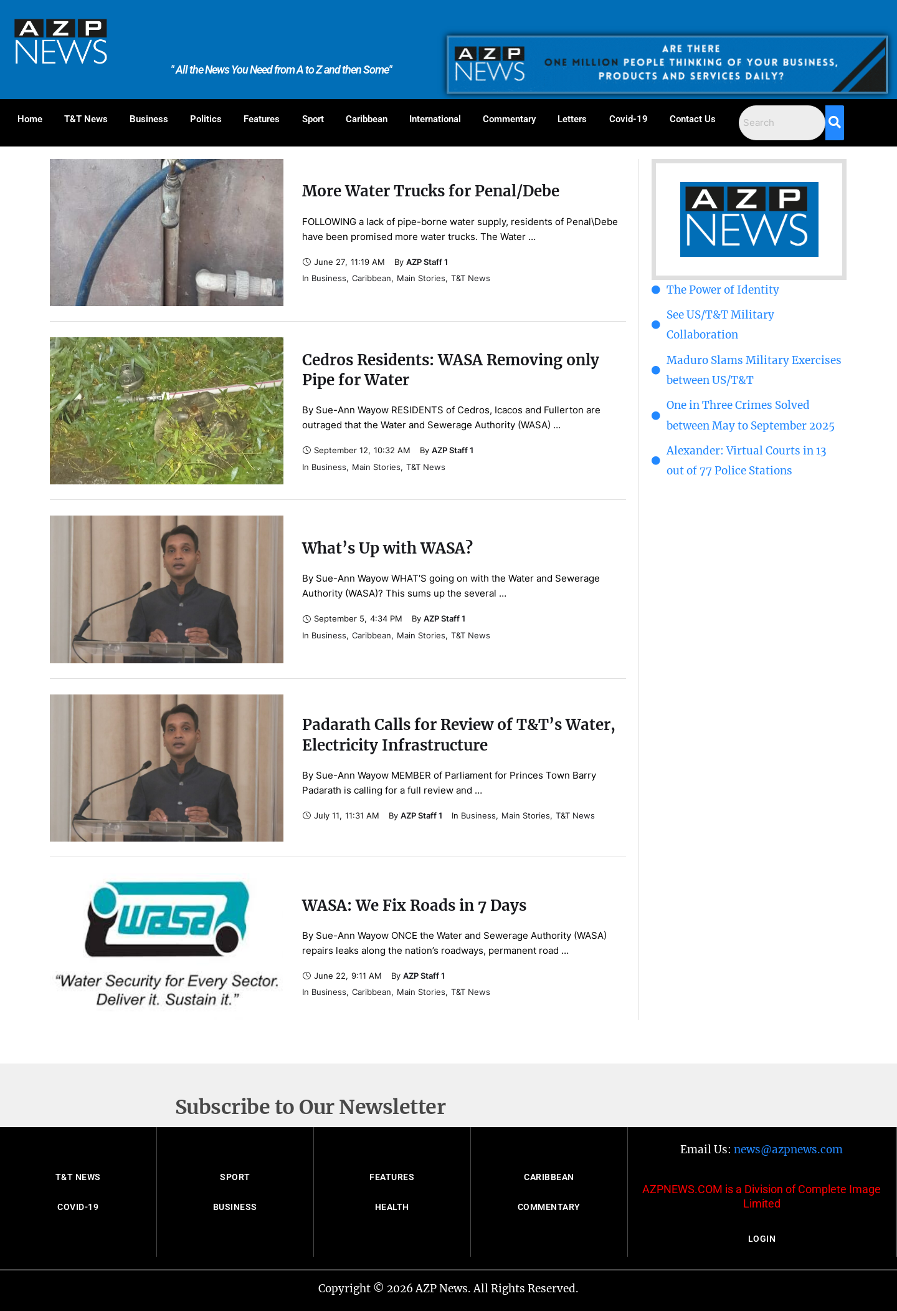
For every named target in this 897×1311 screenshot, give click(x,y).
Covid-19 (628, 119)
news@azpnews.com (788, 1149)
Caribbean (366, 119)
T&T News (86, 119)
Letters (572, 119)
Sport (313, 119)
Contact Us (693, 119)
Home (29, 119)
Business (149, 119)
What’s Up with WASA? (387, 548)
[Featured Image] (166, 232)
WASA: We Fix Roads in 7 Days (414, 905)
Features (262, 119)
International (435, 119)
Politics (206, 119)
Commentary (509, 119)
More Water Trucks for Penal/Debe (430, 191)
